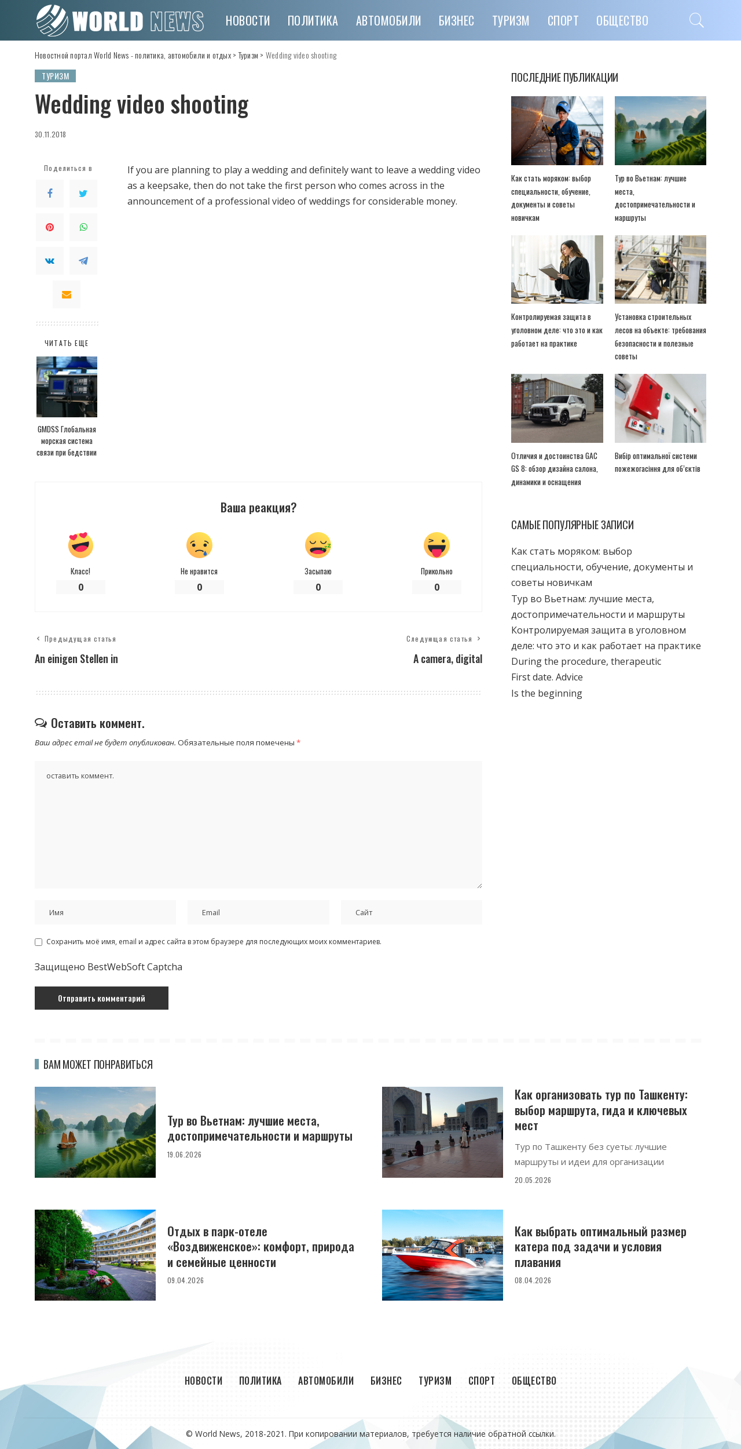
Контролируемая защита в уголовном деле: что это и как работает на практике (557, 329)
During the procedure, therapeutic (586, 661)
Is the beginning (546, 693)
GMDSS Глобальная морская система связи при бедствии (66, 440)
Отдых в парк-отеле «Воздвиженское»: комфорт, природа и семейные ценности (260, 1246)
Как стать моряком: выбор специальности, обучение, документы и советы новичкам (602, 567)
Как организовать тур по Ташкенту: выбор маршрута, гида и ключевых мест (601, 1109)
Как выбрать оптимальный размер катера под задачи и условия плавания (601, 1246)
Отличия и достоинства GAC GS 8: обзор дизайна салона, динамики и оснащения (554, 468)
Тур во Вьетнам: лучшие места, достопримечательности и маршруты (260, 1127)
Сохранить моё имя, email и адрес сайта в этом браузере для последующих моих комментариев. (213, 941)
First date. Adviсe (547, 677)
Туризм (55, 76)
